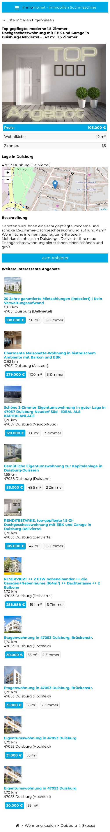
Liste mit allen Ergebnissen (30, 20)
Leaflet (103, 209)
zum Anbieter (55, 257)
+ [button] (7, 173)
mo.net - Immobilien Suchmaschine (59, 7)
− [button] (7, 180)
